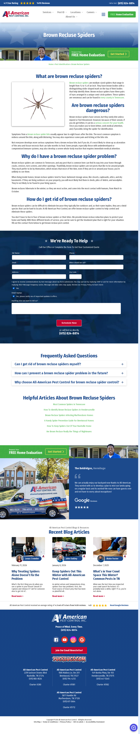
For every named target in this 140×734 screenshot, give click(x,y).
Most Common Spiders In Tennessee (69, 404)
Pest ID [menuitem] (60, 12)
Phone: (72, 253)
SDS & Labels (78, 722)
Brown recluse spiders (79, 82)
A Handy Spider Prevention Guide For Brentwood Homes (69, 420)
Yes (15, 288)
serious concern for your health (109, 123)
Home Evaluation (121, 14)
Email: (15, 263)
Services (47, 12)
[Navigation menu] (103, 14)
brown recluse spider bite (39, 134)
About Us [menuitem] (70, 16)
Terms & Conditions (50, 722)
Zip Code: (73, 272)
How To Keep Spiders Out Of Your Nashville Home (69, 426)
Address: (16, 272)
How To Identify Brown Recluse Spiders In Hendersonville (69, 409)
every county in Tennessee (112, 97)
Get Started (119, 54)
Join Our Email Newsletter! (69, 650)
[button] (133, 727)
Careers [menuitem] (90, 12)
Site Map (37, 722)
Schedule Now (69, 323)
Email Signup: (17, 293)
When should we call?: (77, 263)
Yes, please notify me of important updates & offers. (34, 296)
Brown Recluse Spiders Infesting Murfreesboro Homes (69, 415)
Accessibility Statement (95, 722)
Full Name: (16, 253)
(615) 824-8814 (126, 3)
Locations (76, 12)
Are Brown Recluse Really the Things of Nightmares (69, 431)
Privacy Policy (65, 722)
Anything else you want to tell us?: (25, 301)
